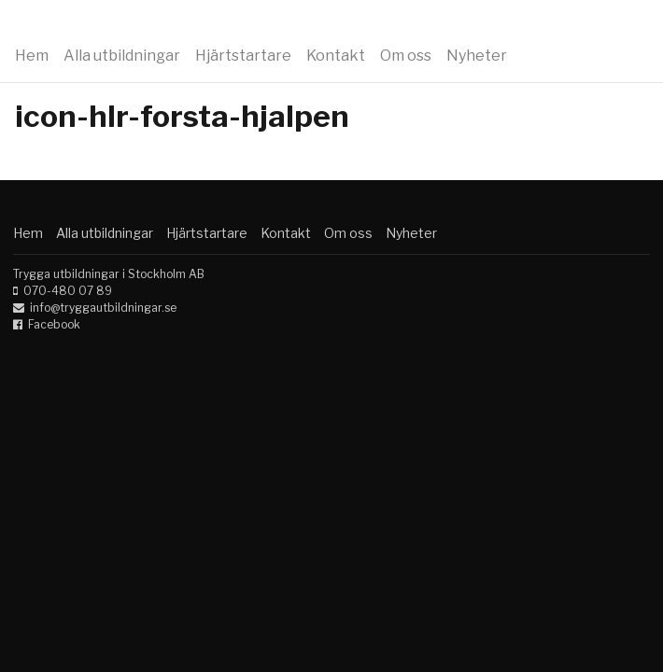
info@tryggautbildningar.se (103, 308)
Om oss (405, 55)
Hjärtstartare (243, 55)
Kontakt (335, 55)
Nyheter (476, 55)
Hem (32, 55)
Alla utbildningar (121, 55)
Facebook (54, 324)
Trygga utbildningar (132, 26)
